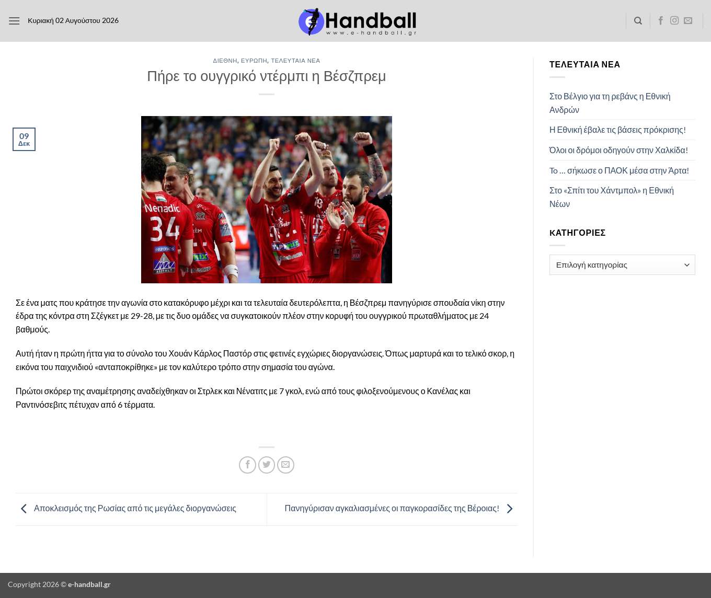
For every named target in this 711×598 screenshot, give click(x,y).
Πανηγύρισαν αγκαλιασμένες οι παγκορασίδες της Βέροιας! (401, 508)
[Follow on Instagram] (674, 21)
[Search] (638, 21)
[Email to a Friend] (285, 465)
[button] (14, 20)
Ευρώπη (254, 60)
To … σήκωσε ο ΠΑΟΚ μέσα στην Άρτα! (619, 170)
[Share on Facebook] (247, 465)
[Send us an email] (688, 21)
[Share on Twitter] (267, 465)
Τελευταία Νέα (295, 60)
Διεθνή (225, 60)
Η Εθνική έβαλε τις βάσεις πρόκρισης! (617, 129)
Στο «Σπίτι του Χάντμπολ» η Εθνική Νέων (611, 197)
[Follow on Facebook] (661, 21)
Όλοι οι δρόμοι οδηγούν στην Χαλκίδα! (618, 150)
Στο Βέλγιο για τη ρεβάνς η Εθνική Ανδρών (610, 102)
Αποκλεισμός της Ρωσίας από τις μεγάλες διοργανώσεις (126, 508)
